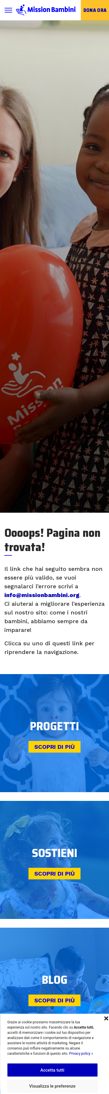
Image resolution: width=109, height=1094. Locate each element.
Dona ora (95, 10)
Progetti (54, 726)
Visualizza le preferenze (52, 1086)
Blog (54, 980)
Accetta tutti (52, 1070)
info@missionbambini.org (41, 594)
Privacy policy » (81, 1054)
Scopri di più (54, 746)
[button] (106, 1018)
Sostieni (54, 853)
